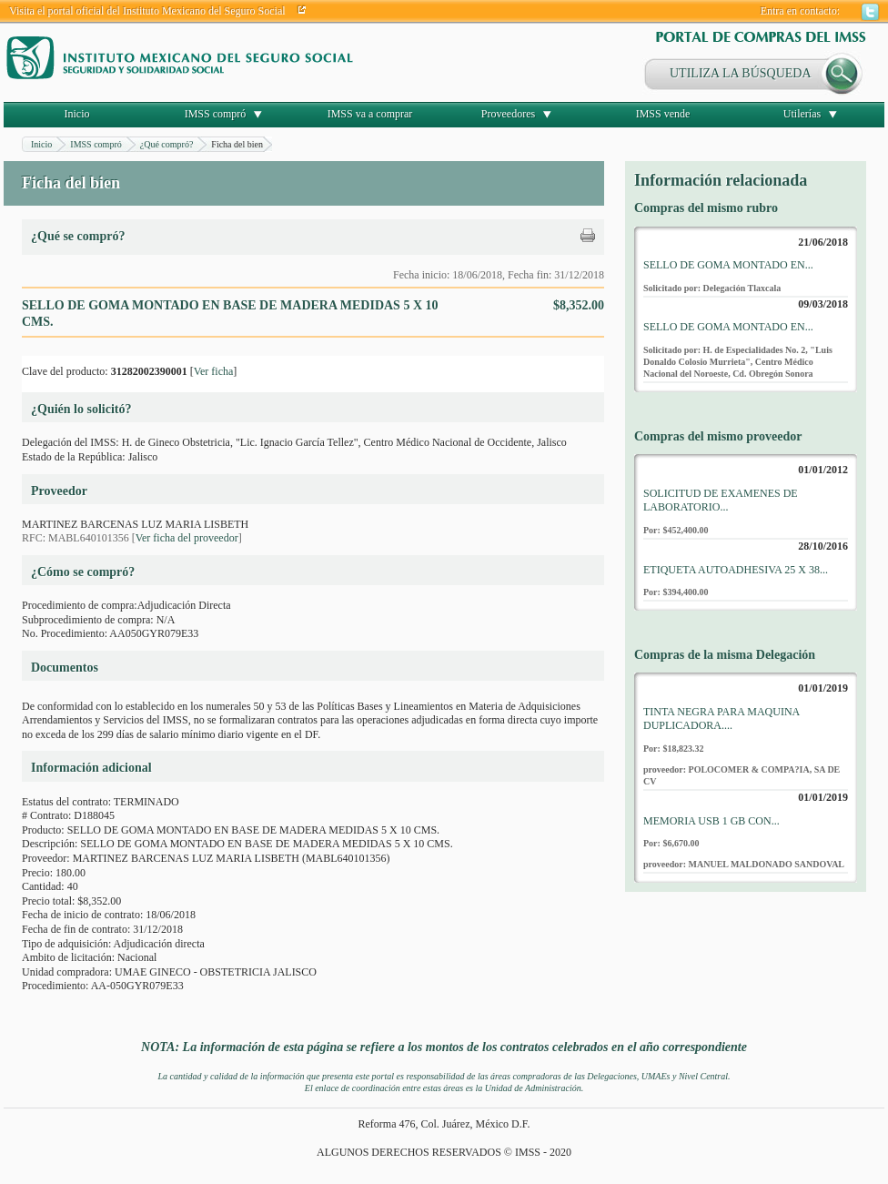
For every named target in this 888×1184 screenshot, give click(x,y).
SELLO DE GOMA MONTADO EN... (728, 264)
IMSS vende (663, 113)
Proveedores (508, 113)
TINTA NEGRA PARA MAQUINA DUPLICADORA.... (721, 719)
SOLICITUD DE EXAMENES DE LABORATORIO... (720, 500)
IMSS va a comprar (370, 113)
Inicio (77, 113)
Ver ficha (214, 371)
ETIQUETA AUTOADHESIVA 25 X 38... (735, 569)
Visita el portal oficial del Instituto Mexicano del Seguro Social (147, 11)
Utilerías (802, 113)
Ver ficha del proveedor (187, 537)
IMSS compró (216, 113)
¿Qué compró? (167, 144)
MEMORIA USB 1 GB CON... (711, 821)
